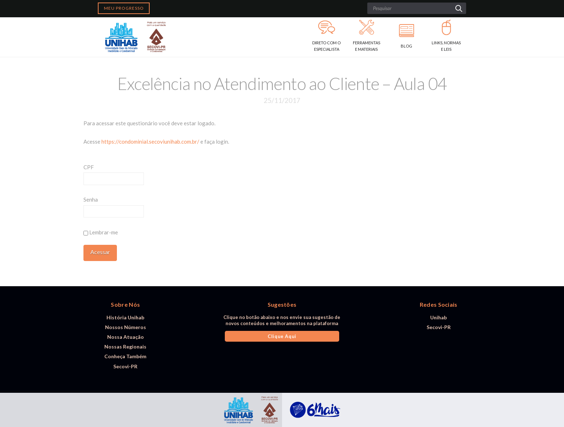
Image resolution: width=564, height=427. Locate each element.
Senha (90, 199)
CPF (88, 167)
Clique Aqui (282, 336)
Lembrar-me (100, 232)
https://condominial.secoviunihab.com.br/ (150, 141)
